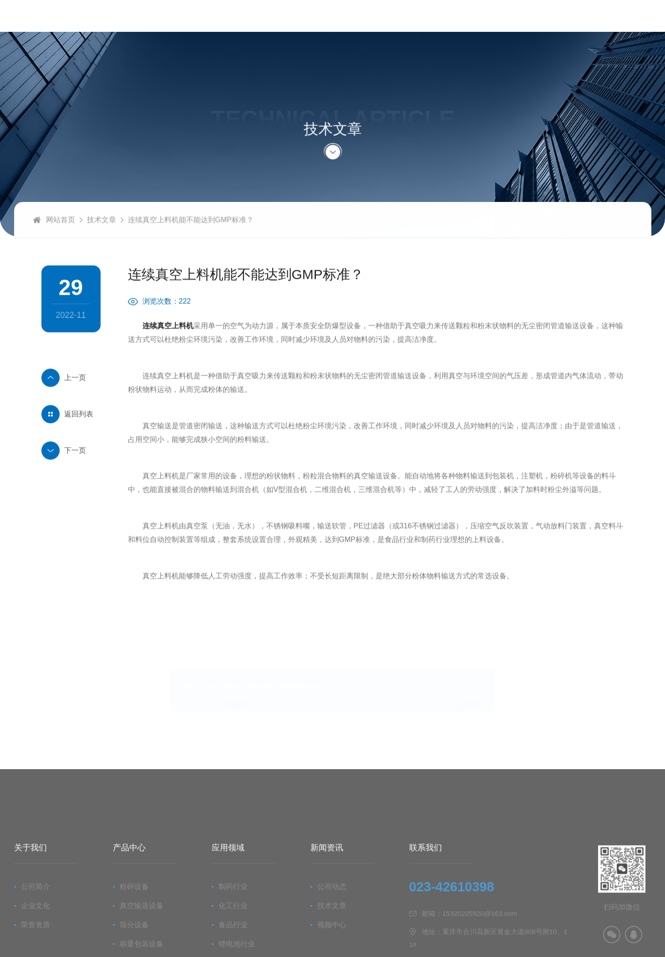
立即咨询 (491, 690)
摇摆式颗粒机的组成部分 (71, 473)
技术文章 (101, 243)
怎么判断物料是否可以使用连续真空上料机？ (71, 401)
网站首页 (60, 243)
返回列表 (78, 437)
